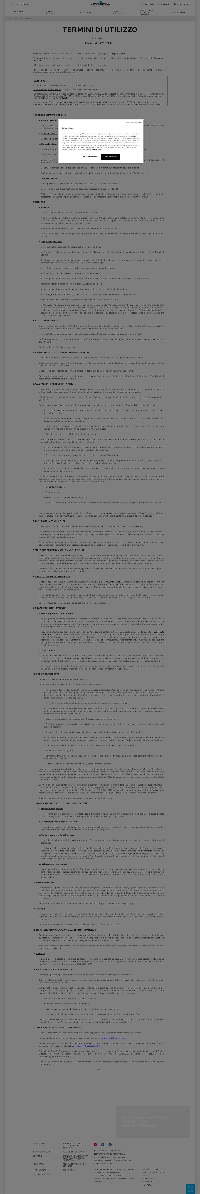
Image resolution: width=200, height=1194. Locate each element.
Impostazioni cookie (90, 157)
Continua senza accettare (134, 123)
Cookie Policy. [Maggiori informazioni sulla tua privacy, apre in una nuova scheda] (97, 150)
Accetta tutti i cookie (110, 157)
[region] (101, 141)
